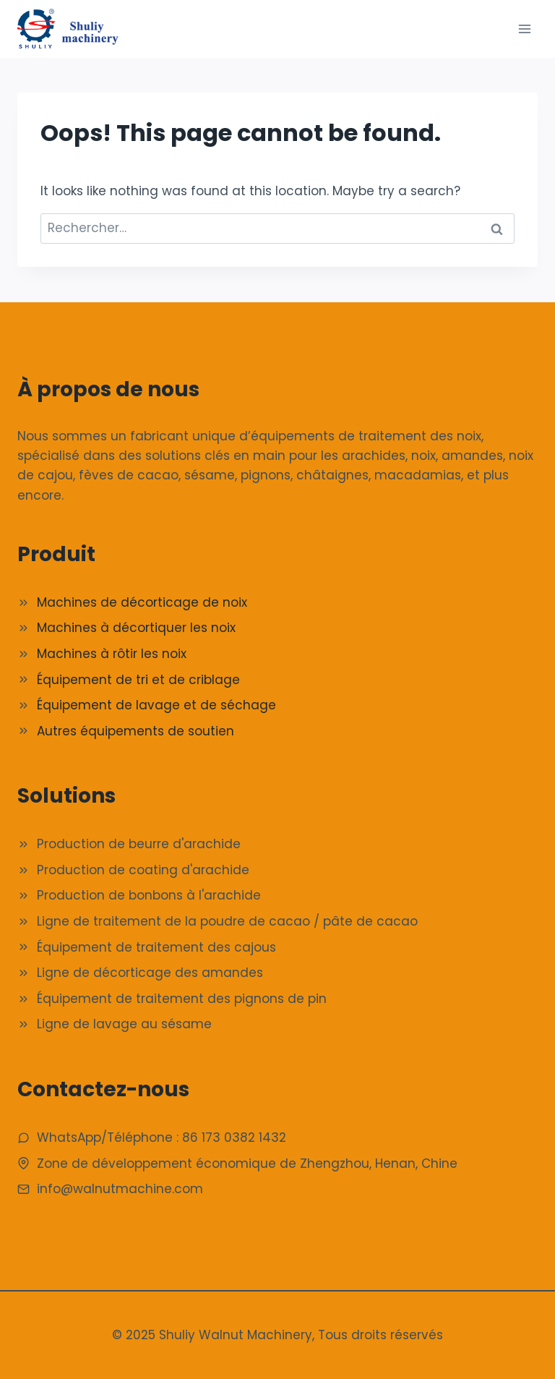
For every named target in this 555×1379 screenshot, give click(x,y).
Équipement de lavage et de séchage (156, 705)
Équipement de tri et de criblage (138, 679)
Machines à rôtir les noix (111, 653)
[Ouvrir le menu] (524, 28)
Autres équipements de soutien (135, 731)
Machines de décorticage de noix (142, 602)
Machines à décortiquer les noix (136, 627)
